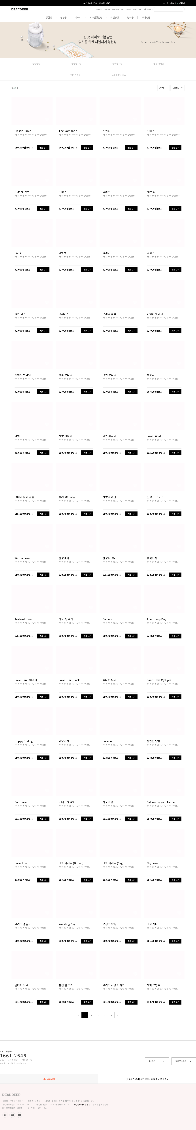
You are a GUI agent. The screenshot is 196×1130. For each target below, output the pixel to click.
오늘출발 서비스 (119, 74)
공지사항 (49, 1078)
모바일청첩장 (96, 17)
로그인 (165, 3)
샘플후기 (107, 9)
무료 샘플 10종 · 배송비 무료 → (98, 3)
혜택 (122, 9)
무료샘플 (115, 9)
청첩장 (49, 17)
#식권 (22, 134)
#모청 (34, 134)
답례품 (130, 17)
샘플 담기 (43, 147)
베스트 (78, 17)
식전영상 (115, 17)
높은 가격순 (158, 63)
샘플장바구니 (138, 9)
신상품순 (36, 63)
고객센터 (182, 3)
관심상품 (147, 9)
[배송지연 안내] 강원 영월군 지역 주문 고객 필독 (147, 1078)
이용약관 (94, 1104)
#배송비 (48, 134)
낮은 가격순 (75, 74)
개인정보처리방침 (81, 1104)
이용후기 (99, 9)
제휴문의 (104, 1104)
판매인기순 (117, 63)
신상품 (63, 17)
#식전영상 (41, 134)
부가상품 (146, 17)
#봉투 (17, 134)
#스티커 (28, 134)
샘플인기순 (76, 63)
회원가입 (173, 3)
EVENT (128, 9)
